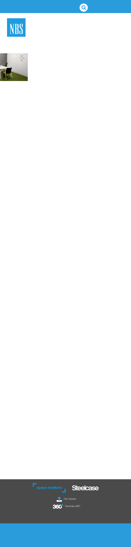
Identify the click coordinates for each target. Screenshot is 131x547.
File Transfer (66, 498)
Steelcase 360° (66, 506)
